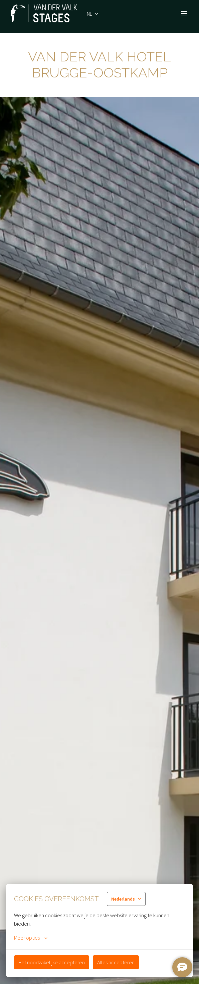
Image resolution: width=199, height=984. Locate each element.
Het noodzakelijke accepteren (51, 962)
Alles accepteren (116, 962)
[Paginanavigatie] (184, 13)
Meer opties (30, 938)
